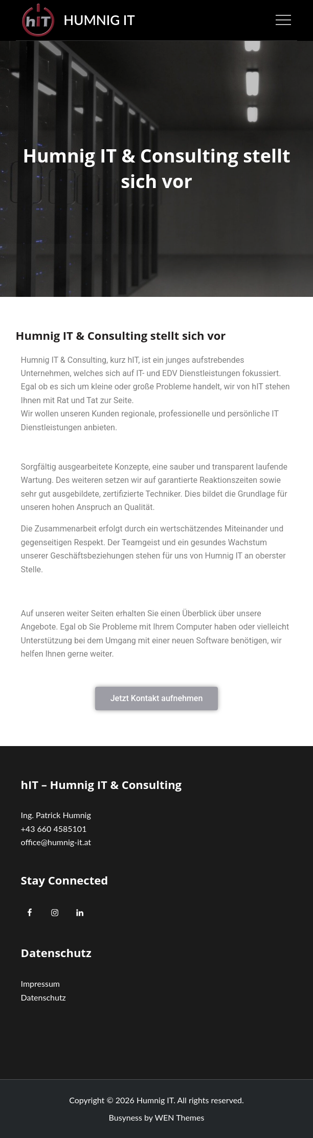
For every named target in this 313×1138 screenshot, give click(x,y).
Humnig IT (99, 20)
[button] (156, 698)
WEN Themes (180, 1117)
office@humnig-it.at (56, 842)
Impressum (40, 983)
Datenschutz (43, 997)
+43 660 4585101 (54, 828)
